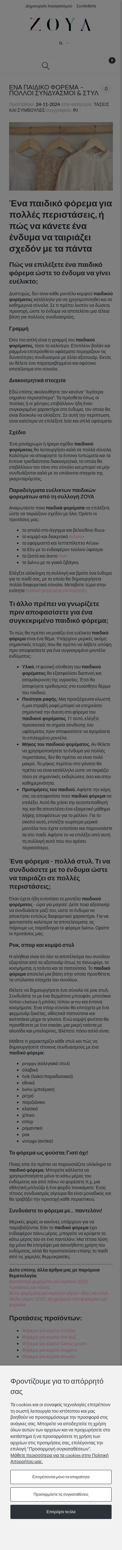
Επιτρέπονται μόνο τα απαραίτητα (61, 1476)
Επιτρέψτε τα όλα (61, 1511)
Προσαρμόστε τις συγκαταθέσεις (61, 1494)
